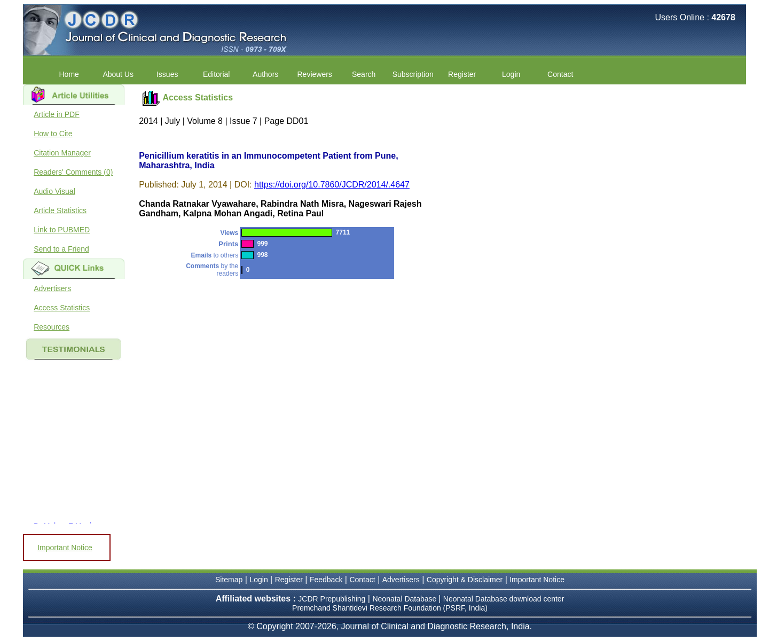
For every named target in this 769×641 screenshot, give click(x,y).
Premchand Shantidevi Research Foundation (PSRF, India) (390, 608)
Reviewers (314, 74)
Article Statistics (60, 210)
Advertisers (52, 288)
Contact (560, 74)
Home (69, 74)
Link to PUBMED (62, 229)
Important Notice (64, 547)
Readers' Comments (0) (73, 172)
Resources (51, 327)
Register (462, 74)
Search (363, 74)
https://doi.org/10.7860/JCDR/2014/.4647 (332, 184)
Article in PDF (57, 114)
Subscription (413, 74)
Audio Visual (54, 191)
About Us (118, 74)
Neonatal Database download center (503, 599)
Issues (167, 74)
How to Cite (53, 133)
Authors (265, 74)
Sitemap (228, 579)
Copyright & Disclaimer (465, 579)
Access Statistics (62, 307)
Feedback (326, 579)
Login (511, 74)
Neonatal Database (405, 599)
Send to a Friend (61, 249)
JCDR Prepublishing (331, 599)
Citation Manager (62, 152)
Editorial (216, 74)
